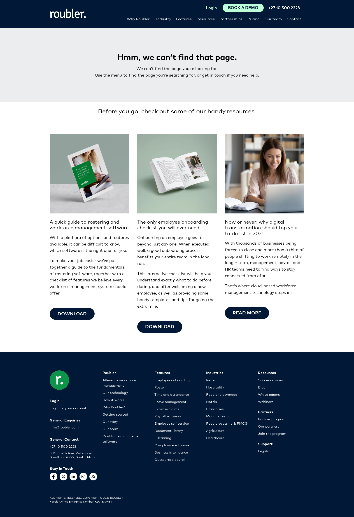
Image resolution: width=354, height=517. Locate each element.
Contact (294, 18)
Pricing (253, 18)
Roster (159, 387)
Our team (273, 18)
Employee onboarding (172, 380)
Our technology (115, 392)
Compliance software (171, 445)
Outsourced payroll (170, 459)
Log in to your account (68, 408)
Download (72, 313)
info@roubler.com (64, 427)
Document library (168, 430)
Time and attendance (171, 394)
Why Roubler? (139, 18)
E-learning (162, 437)
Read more (247, 312)
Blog (262, 387)
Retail (211, 380)
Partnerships (231, 18)
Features (184, 18)
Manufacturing (218, 416)
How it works (113, 400)
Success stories (270, 380)
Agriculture (215, 430)
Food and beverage (221, 394)
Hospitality (215, 387)
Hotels (211, 401)
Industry (163, 18)
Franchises (215, 409)
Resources (206, 18)
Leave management (170, 401)
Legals (263, 451)
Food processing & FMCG (226, 423)
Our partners (268, 426)
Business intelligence (171, 452)
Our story (110, 421)
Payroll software (167, 416)
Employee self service (171, 423)
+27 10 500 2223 (284, 7)
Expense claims (166, 409)
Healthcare (215, 437)
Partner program (271, 419)
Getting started (115, 414)
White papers (269, 394)
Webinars (265, 401)
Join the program (272, 433)
